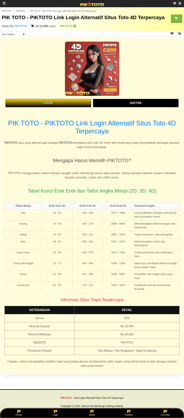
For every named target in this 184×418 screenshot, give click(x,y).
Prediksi (128, 413)
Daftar (92, 413)
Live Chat (165, 413)
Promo (19, 413)
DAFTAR (136, 102)
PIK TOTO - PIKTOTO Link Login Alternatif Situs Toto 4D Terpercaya (63, 11)
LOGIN (48, 102)
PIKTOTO (6, 11)
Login (55, 413)
